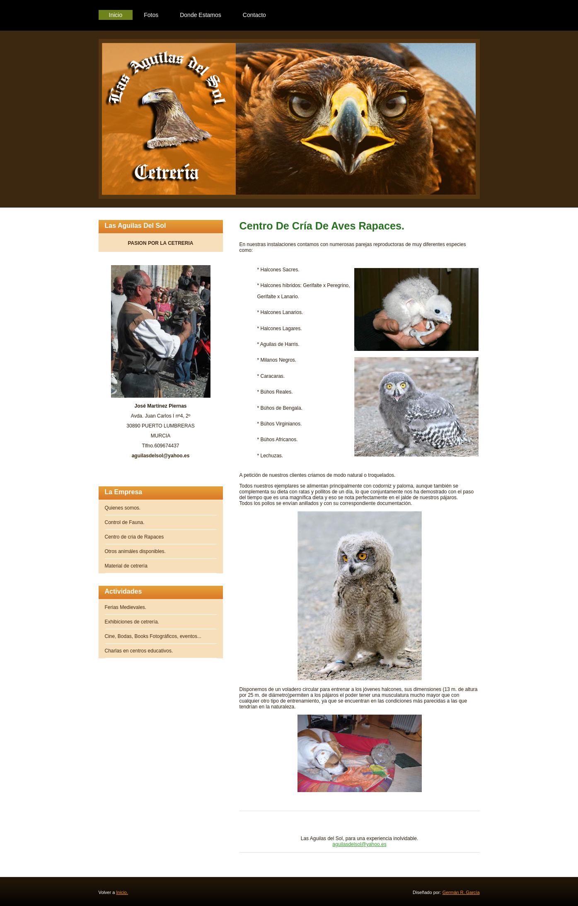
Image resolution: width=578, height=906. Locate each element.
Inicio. (122, 892)
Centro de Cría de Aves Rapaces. (322, 226)
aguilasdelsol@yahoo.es (359, 844)
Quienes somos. (123, 508)
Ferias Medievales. (126, 607)
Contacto (254, 15)
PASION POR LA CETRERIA (160, 246)
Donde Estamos (200, 15)
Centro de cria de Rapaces (134, 537)
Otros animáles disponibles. (135, 551)
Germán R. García (461, 892)
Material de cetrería (126, 566)
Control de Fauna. (125, 522)
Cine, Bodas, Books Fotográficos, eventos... (153, 636)
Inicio (116, 15)
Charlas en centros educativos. (139, 651)
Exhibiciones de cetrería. (132, 622)
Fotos (151, 15)
